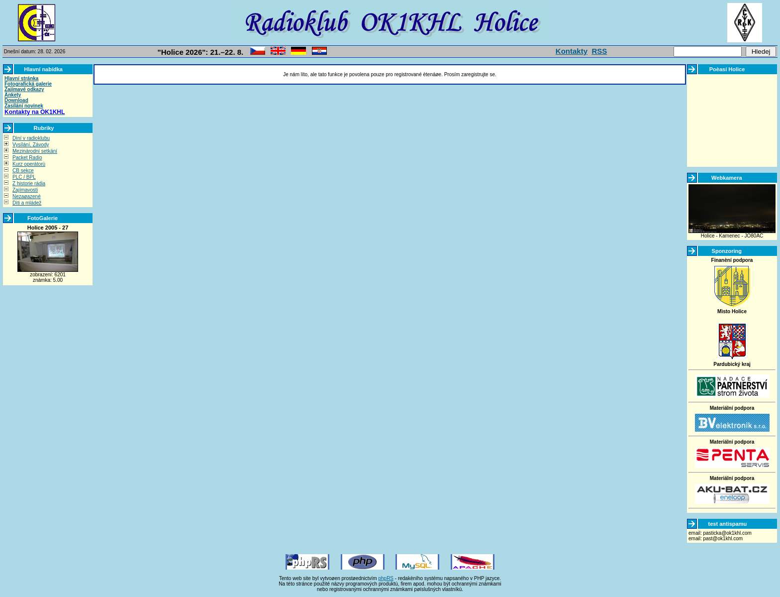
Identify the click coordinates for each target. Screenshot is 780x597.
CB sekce (23, 170)
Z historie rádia (28, 183)
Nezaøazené (26, 196)
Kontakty (571, 51)
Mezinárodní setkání (34, 151)
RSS (599, 51)
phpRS (385, 578)
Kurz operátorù (28, 164)
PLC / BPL (24, 177)
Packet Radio (27, 157)
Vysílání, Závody (30, 144)
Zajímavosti (25, 190)
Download (16, 100)
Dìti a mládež (26, 203)
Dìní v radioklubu (31, 138)
